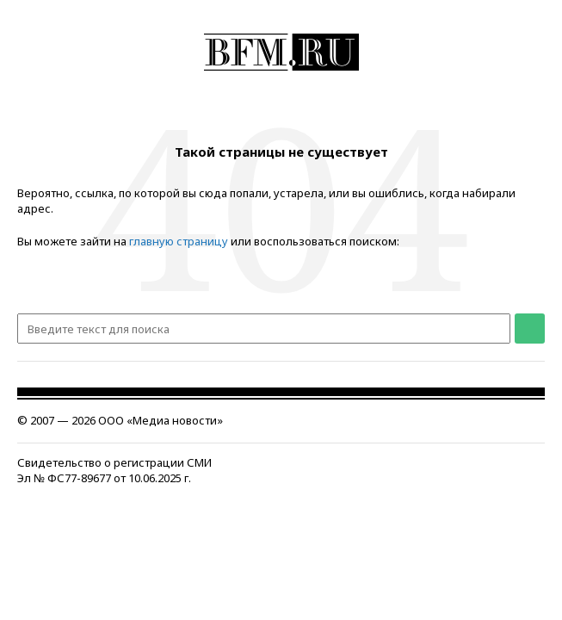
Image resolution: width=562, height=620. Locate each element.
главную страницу (178, 241)
